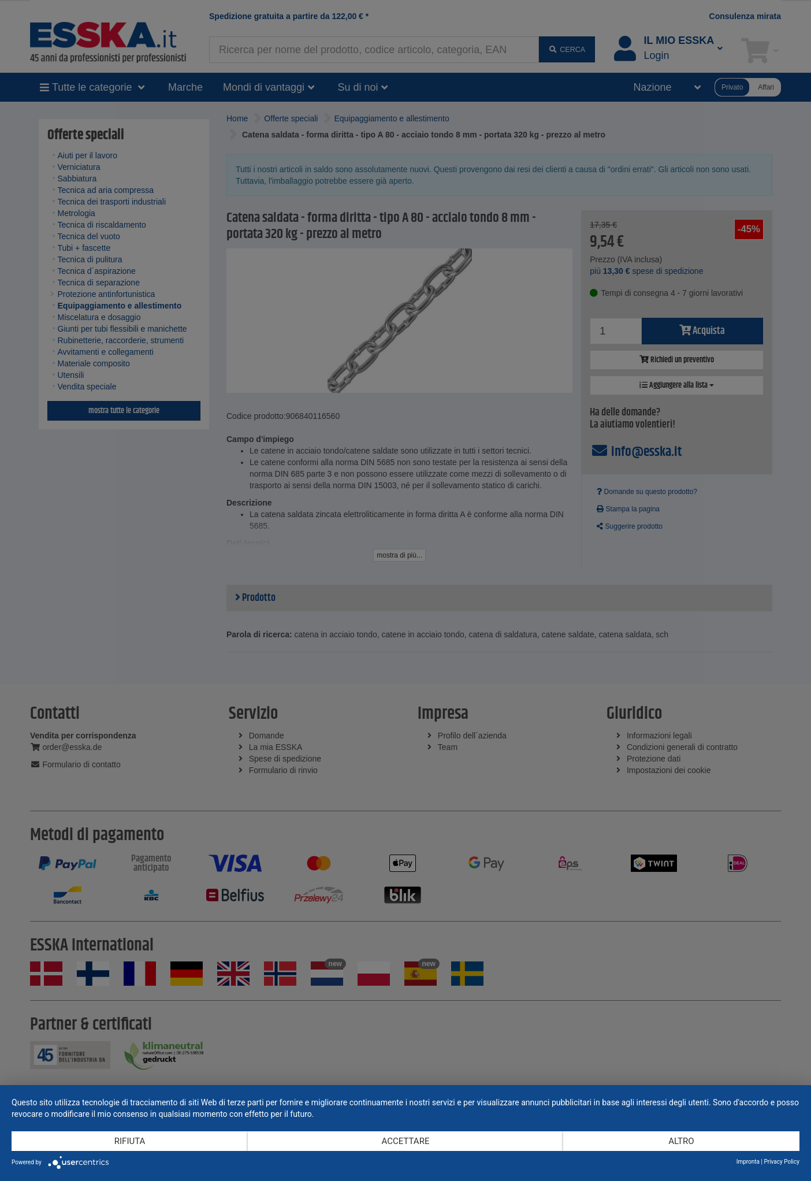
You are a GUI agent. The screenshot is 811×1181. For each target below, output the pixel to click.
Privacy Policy (781, 1161)
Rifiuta (130, 1141)
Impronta (748, 1161)
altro (681, 1141)
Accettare (406, 1141)
